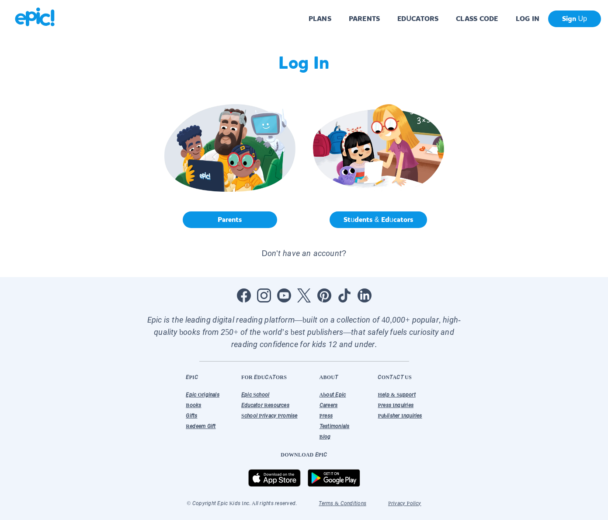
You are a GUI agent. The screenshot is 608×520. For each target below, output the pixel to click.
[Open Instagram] (264, 295)
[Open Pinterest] (324, 295)
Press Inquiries (395, 405)
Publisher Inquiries (400, 416)
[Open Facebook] (244, 295)
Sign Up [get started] (574, 18)
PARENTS (364, 18)
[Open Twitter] (304, 295)
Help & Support (396, 395)
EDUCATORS (417, 18)
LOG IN (528, 18)
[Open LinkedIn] (365, 295)
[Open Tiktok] (344, 295)
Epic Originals (202, 395)
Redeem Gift (200, 426)
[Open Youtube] (284, 295)
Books (193, 405)
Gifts (191, 416)
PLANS (320, 18)
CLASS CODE (477, 18)
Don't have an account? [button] (304, 253)
